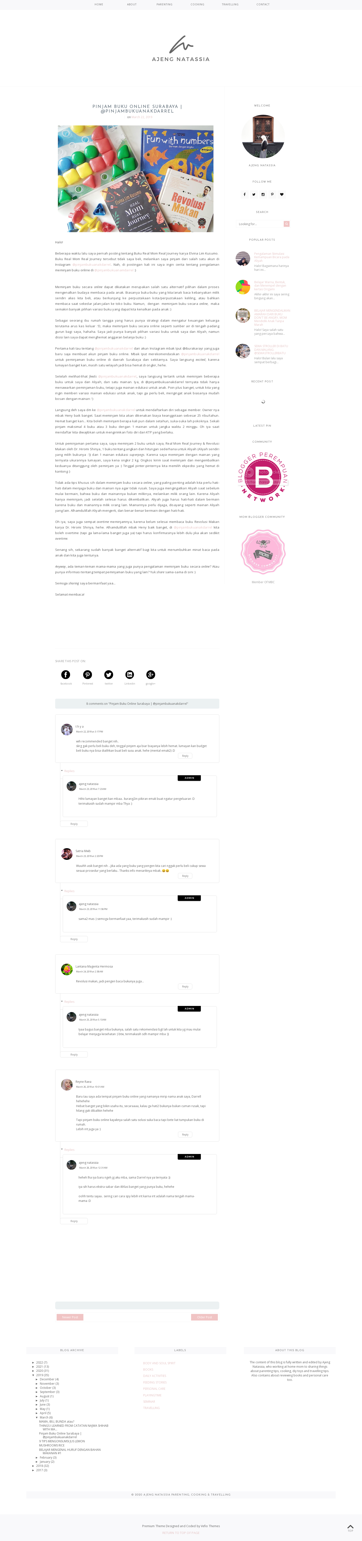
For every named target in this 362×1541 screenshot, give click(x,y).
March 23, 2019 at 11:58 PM (93, 909)
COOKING (197, 4)
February (46, 1457)
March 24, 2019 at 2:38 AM (89, 971)
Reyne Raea (83, 1082)
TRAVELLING (230, 4)
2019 (40, 1375)
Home (99, 4)
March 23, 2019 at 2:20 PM (89, 856)
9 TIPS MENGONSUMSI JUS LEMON (62, 1441)
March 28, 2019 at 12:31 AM (93, 1167)
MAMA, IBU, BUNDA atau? (56, 1421)
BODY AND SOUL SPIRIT (159, 1363)
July (42, 1400)
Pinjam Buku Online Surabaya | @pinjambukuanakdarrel (60, 1435)
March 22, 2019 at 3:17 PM (89, 731)
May (43, 1409)
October (46, 1388)
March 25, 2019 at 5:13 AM (92, 1019)
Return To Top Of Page (181, 1533)
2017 (40, 1470)
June (43, 1404)
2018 (40, 1466)
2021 (40, 1367)
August (45, 1396)
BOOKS (148, 1369)
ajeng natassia (88, 784)
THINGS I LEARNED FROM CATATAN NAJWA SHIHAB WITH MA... (73, 1427)
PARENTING (165, 4)
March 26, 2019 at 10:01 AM (90, 1086)
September (48, 1392)
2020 (40, 1371)
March (44, 1417)
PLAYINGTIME (152, 1395)
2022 (40, 1362)
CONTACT (263, 4)
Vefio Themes (210, 1526)
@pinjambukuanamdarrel (113, 270)
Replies (69, 771)
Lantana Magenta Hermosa (94, 966)
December (47, 1379)
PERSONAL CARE (154, 1389)
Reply (185, 755)
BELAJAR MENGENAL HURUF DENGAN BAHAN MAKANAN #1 (70, 1451)
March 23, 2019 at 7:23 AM (92, 789)
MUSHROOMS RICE (51, 1445)
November (47, 1384)
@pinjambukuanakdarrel (91, 264)
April (43, 1413)
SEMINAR (149, 1402)
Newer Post (70, 1317)
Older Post (204, 1317)
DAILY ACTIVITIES (154, 1376)
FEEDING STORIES (155, 1382)
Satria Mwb (83, 851)
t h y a (80, 726)
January (45, 1462)
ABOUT (132, 4)
